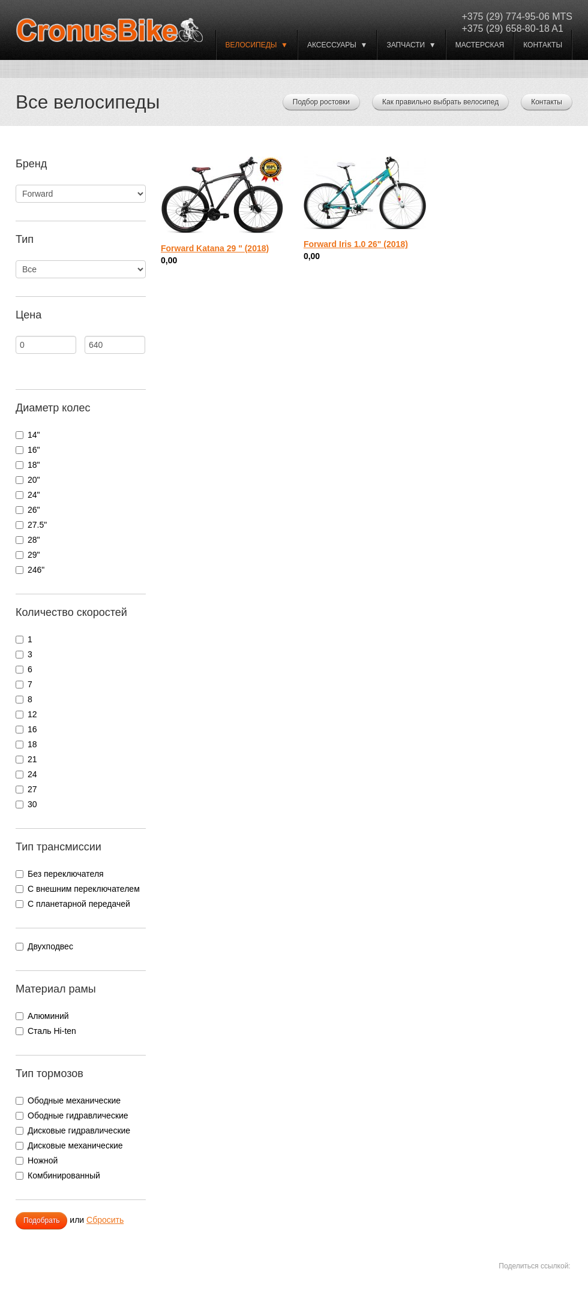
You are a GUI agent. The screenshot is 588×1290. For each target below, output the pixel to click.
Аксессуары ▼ (337, 45)
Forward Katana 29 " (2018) (215, 248)
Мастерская (480, 45)
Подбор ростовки (321, 102)
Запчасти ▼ (411, 45)
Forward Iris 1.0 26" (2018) (356, 244)
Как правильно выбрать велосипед (440, 102)
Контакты (542, 45)
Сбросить (105, 1220)
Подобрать (41, 1220)
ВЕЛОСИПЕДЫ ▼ (257, 45)
